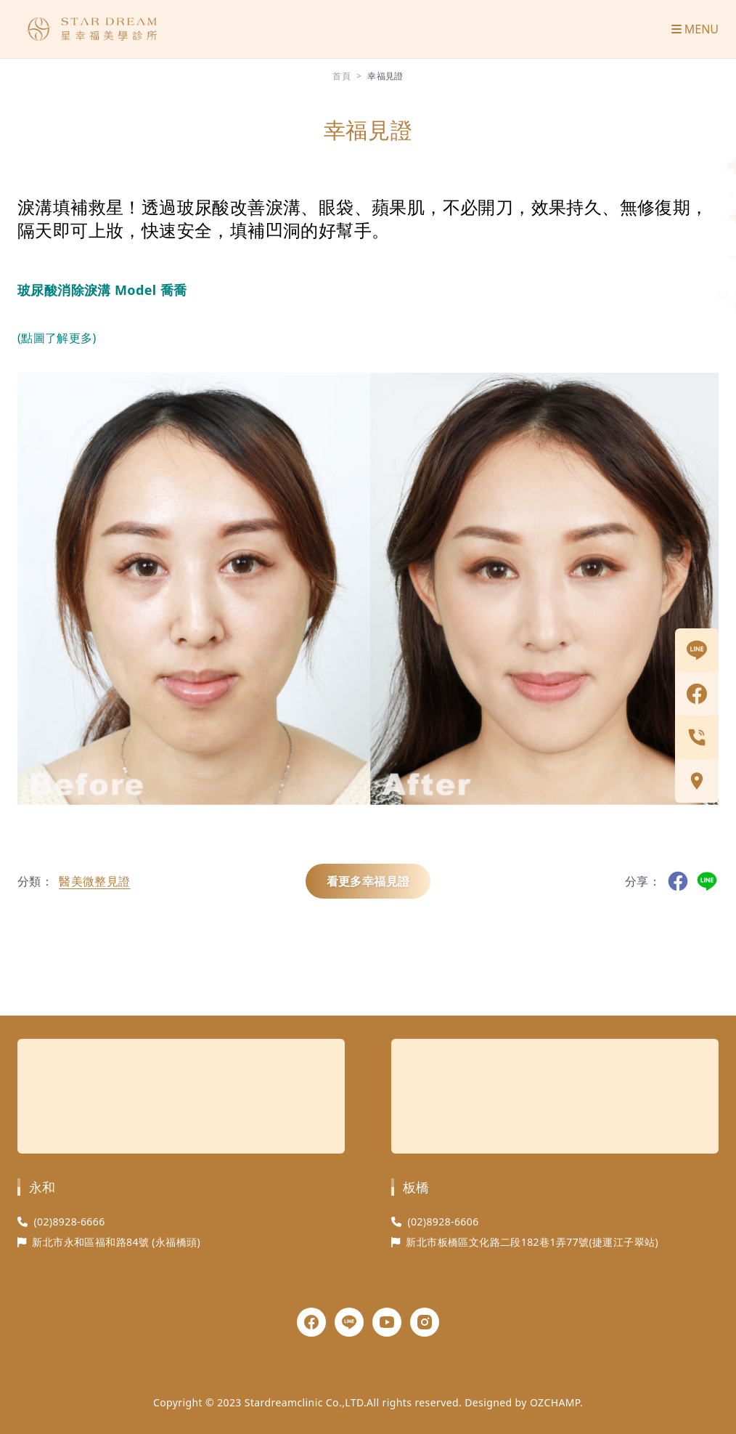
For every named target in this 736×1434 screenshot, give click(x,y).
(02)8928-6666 (69, 1221)
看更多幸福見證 (368, 881)
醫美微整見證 (94, 881)
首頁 (341, 76)
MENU (695, 29)
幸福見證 (385, 76)
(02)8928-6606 (442, 1221)
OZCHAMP (555, 1402)
